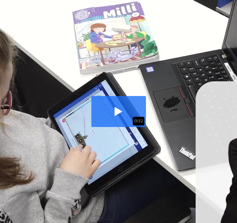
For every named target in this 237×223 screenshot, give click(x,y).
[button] (118, 111)
